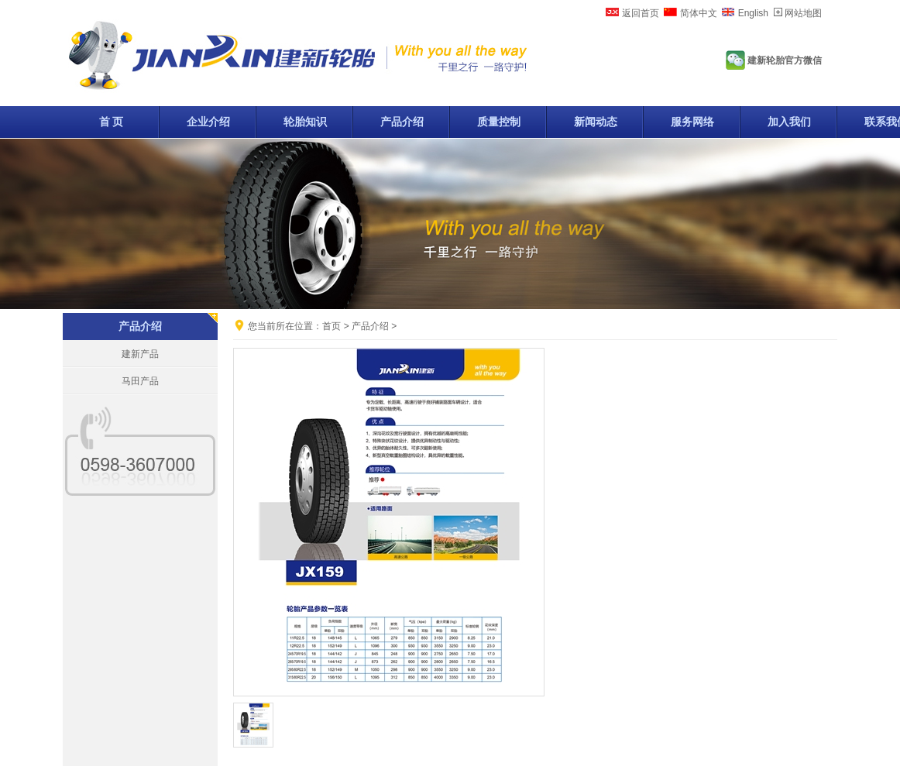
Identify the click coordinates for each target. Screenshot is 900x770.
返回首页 (640, 13)
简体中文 (698, 13)
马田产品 (140, 381)
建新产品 (140, 354)
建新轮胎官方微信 (784, 60)
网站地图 (803, 13)
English (753, 13)
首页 (331, 326)
